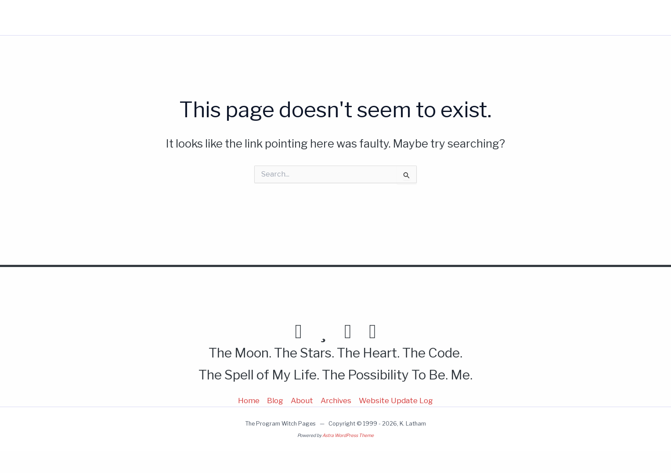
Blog (463, 17)
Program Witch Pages (93, 17)
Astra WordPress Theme (348, 435)
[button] (547, 17)
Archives (336, 400)
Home (429, 17)
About (498, 17)
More (538, 17)
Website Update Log (396, 400)
